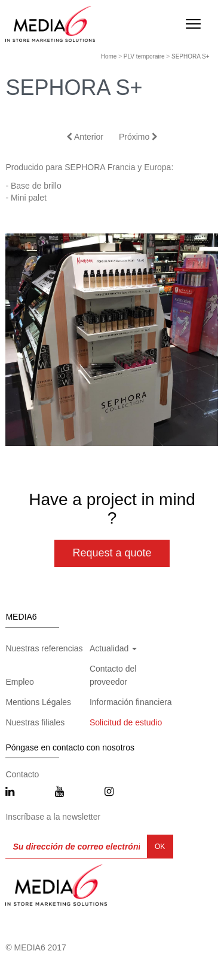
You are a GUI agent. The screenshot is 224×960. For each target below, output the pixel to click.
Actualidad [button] (113, 648)
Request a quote (111, 553)
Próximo (138, 136)
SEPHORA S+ (190, 56)
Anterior (84, 136)
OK (160, 846)
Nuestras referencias (43, 648)
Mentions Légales (38, 702)
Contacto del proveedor (113, 675)
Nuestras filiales (35, 722)
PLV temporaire (144, 56)
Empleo (19, 682)
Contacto (22, 774)
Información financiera (131, 702)
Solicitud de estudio (126, 722)
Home (109, 56)
